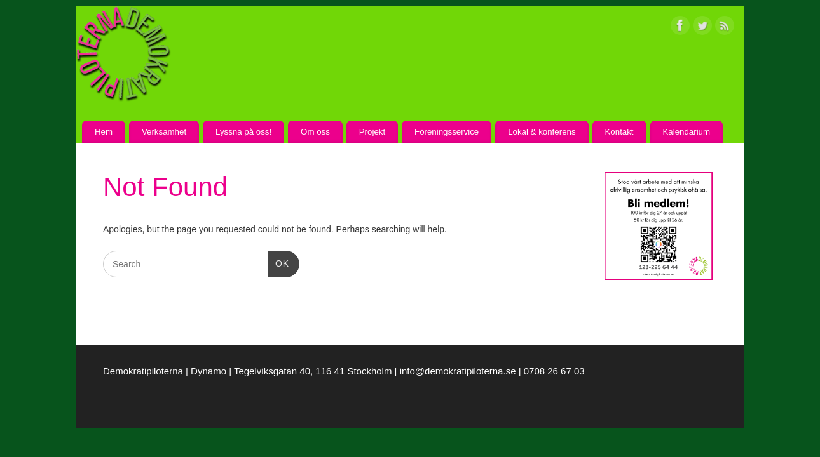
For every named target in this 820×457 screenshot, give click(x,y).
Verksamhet (164, 131)
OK (278, 262)
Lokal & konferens (541, 131)
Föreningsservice (446, 131)
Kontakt (619, 131)
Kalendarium (686, 131)
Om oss (315, 131)
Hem (104, 131)
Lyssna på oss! (243, 131)
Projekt (372, 131)
